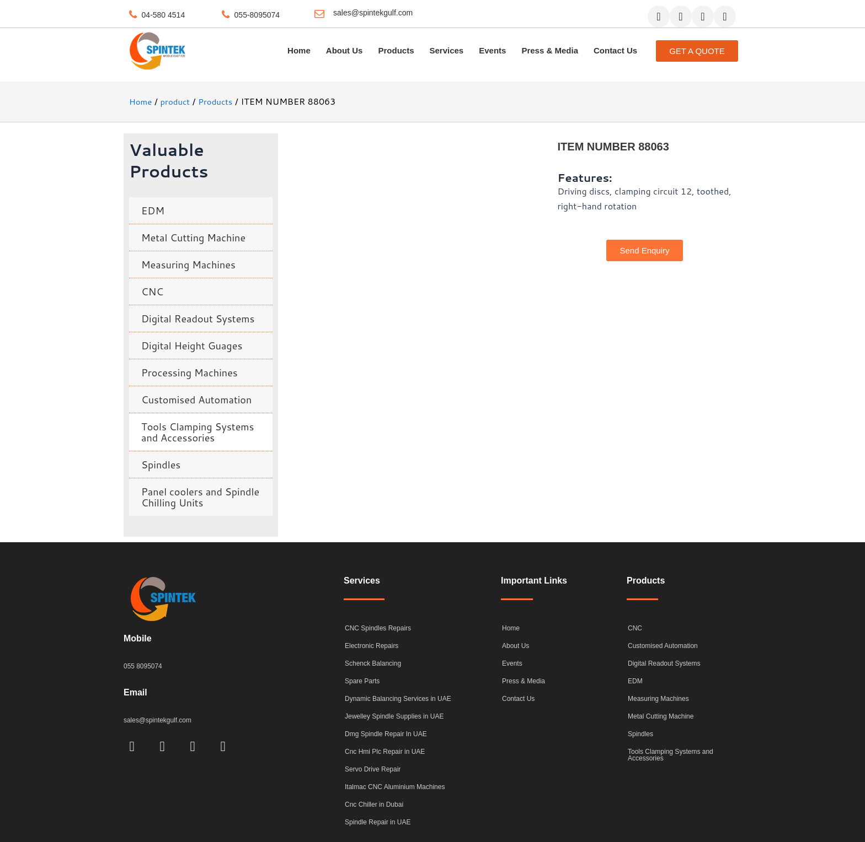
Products (396, 50)
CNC (152, 291)
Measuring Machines (188, 264)
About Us (344, 50)
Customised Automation (196, 399)
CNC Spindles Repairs (378, 628)
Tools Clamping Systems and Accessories (197, 432)
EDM (152, 210)
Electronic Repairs (371, 646)
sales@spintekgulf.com (373, 12)
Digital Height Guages (191, 345)
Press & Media (549, 50)
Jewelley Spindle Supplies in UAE (394, 716)
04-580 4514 (163, 14)
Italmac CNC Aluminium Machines (395, 787)
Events (492, 50)
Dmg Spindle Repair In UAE (386, 734)
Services (446, 50)
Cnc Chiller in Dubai (374, 804)
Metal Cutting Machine (193, 237)
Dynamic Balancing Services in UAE (398, 699)
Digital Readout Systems (198, 318)
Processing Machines (189, 372)
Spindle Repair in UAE (377, 822)
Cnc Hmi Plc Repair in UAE (385, 751)
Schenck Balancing (373, 663)
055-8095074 (257, 14)
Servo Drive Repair (373, 769)
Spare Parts (362, 681)
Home (299, 50)
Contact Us (615, 50)
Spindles (160, 464)
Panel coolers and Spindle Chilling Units (200, 497)
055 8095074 (144, 666)
